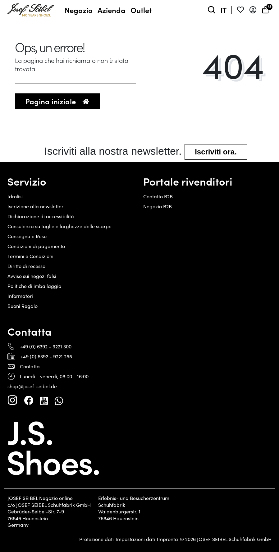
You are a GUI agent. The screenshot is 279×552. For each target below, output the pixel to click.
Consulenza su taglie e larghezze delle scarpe (59, 226)
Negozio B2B (157, 206)
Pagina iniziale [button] (57, 101)
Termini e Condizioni (30, 256)
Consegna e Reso (27, 236)
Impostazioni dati (135, 539)
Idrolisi (15, 196)
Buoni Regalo (22, 306)
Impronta (167, 539)
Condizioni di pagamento (36, 246)
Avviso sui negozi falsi (31, 276)
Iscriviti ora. (216, 152)
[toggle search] (211, 10)
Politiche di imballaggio (34, 286)
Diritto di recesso (26, 266)
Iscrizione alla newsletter (35, 206)
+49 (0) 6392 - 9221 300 (45, 346)
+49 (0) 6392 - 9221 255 (46, 356)
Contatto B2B (158, 196)
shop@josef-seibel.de (32, 386)
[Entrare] (253, 10)
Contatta (30, 366)
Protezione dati (96, 539)
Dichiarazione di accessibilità (40, 216)
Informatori (20, 296)
